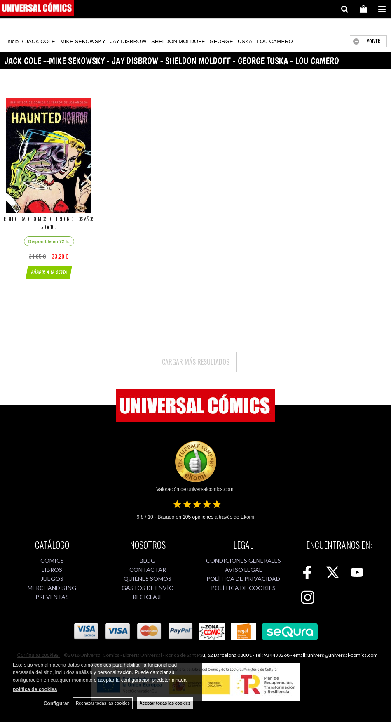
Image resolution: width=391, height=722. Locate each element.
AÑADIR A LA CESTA (48, 272)
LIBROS (52, 569)
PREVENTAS (52, 596)
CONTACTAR (147, 569)
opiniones (198, 517)
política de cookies (35, 689)
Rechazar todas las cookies (103, 703)
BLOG (147, 560)
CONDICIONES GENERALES (243, 560)
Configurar (56, 703)
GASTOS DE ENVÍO (148, 587)
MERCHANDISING (52, 587)
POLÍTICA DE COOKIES (243, 587)
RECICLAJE (148, 596)
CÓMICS (52, 560)
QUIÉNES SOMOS (147, 578)
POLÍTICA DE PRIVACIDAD (243, 578)
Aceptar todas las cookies (165, 703)
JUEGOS (52, 578)
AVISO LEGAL (243, 569)
